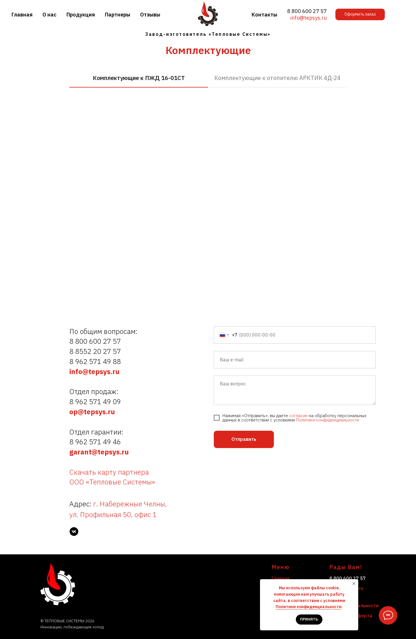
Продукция (80, 14)
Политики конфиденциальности (327, 420)
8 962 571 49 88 (95, 361)
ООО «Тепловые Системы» (112, 481)
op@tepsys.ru (92, 411)
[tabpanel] (208, 175)
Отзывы (150, 14)
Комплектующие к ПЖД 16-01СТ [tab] (139, 78)
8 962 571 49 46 (95, 441)
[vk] (74, 531)
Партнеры (117, 14)
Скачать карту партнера (109, 472)
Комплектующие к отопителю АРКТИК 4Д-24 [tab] (277, 78)
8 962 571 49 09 (95, 401)
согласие (298, 415)
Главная (22, 14)
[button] (360, 14)
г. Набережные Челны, (130, 503)
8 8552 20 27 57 (95, 351)
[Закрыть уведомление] (354, 583)
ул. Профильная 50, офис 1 (113, 514)
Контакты (264, 14)
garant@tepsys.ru (99, 451)
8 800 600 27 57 (307, 11)
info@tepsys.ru (308, 17)
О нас (49, 14)
